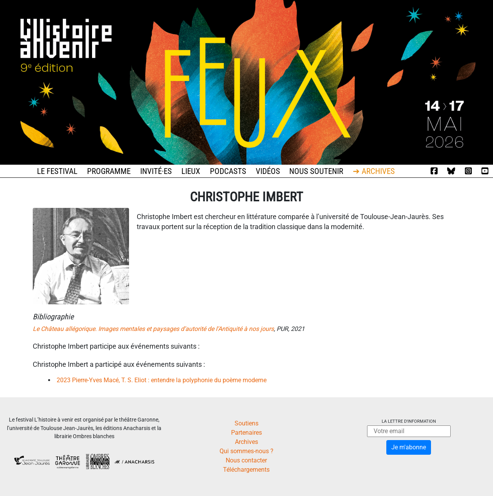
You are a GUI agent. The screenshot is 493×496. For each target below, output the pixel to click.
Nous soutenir (316, 171)
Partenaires (246, 432)
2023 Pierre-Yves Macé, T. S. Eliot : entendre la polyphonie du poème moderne (162, 380)
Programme (109, 171)
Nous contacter (246, 460)
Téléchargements (246, 469)
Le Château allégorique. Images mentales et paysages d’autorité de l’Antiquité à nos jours (153, 328)
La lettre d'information (409, 421)
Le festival (57, 171)
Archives (246, 441)
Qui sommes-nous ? (246, 451)
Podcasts (228, 171)
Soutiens (246, 423)
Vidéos (268, 171)
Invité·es (156, 171)
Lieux (190, 171)
